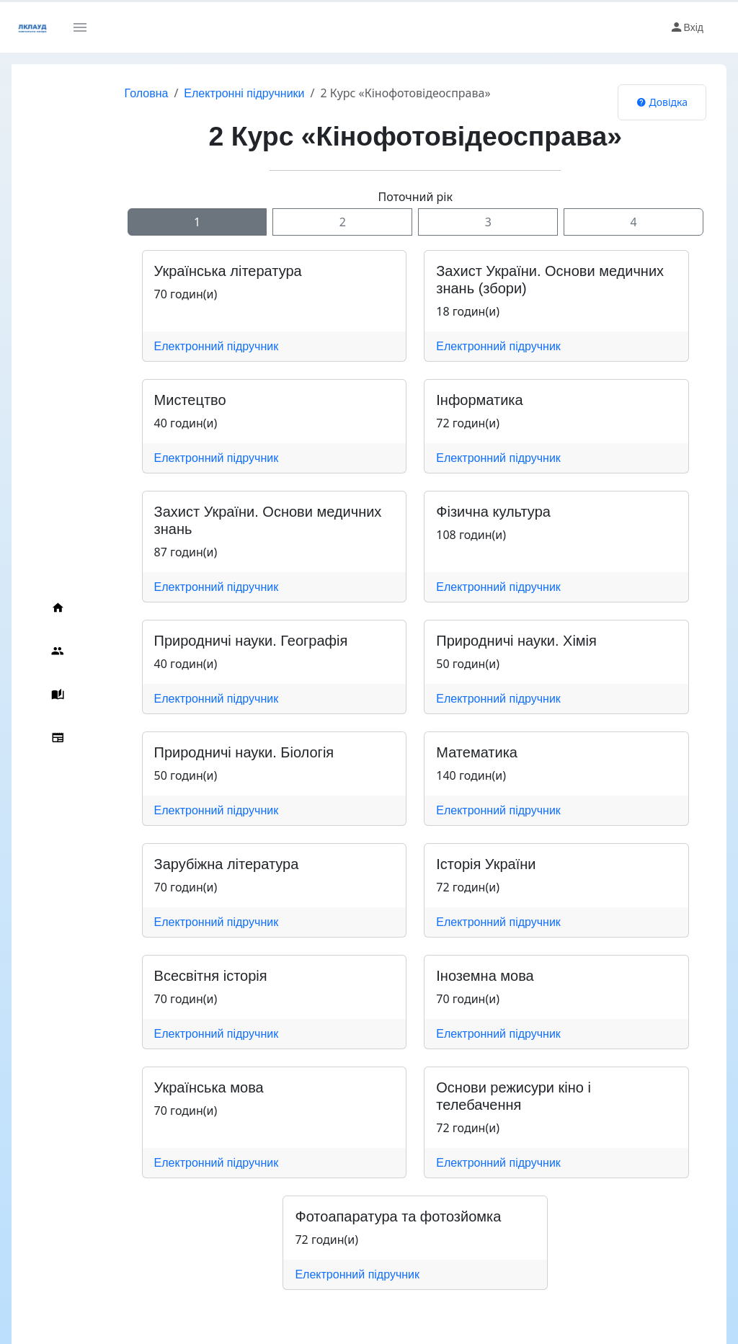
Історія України (465, 864)
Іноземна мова (463, 976)
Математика (456, 752)
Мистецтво (148, 400)
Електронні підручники (202, 93)
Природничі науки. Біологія (202, 752)
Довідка (662, 102)
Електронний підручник (174, 346)
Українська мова (166, 1087)
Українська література (185, 271)
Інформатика (458, 400)
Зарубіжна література (184, 864)
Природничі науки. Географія (209, 641)
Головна (104, 93)
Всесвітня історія (168, 976)
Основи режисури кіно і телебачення (537, 1087)
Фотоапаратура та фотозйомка (367, 1199)
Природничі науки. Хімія (495, 641)
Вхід (686, 27)
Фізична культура (472, 512)
